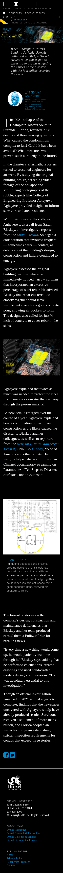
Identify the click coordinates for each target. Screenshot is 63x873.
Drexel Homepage (16, 829)
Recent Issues (35, 13)
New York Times (29, 444)
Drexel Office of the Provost (22, 840)
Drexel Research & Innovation (23, 833)
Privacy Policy (15, 858)
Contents (15, 13)
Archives (9, 17)
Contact (11, 865)
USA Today (34, 449)
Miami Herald (27, 235)
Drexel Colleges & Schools (21, 836)
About (10, 854)
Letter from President (18, 861)
